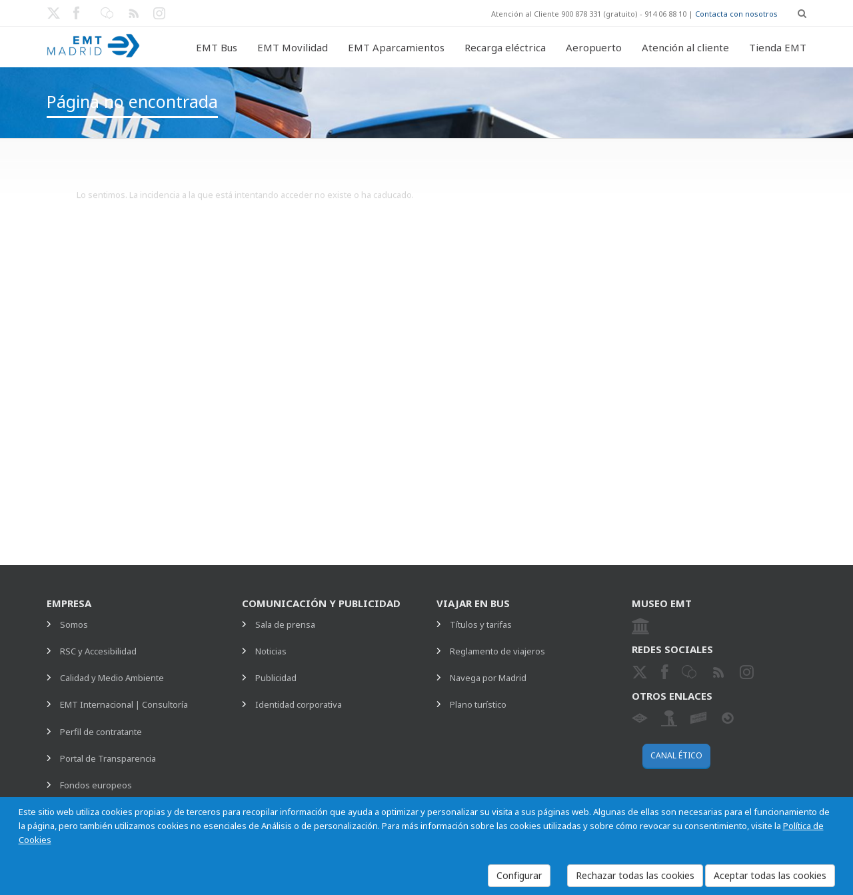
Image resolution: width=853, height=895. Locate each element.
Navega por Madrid (488, 678)
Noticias (271, 651)
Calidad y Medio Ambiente (112, 678)
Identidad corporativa (298, 704)
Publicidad (276, 678)
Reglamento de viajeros (497, 651)
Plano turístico (478, 704)
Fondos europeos (96, 785)
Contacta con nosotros (736, 14)
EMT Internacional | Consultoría (124, 704)
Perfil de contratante (101, 732)
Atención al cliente (685, 47)
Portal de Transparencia (108, 758)
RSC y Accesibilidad (98, 651)
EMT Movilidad (292, 47)
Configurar (519, 875)
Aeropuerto (594, 47)
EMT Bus (216, 47)
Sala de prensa (285, 624)
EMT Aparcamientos (396, 47)
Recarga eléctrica (505, 47)
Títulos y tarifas (481, 624)
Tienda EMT (777, 47)
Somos (74, 624)
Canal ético (676, 755)
